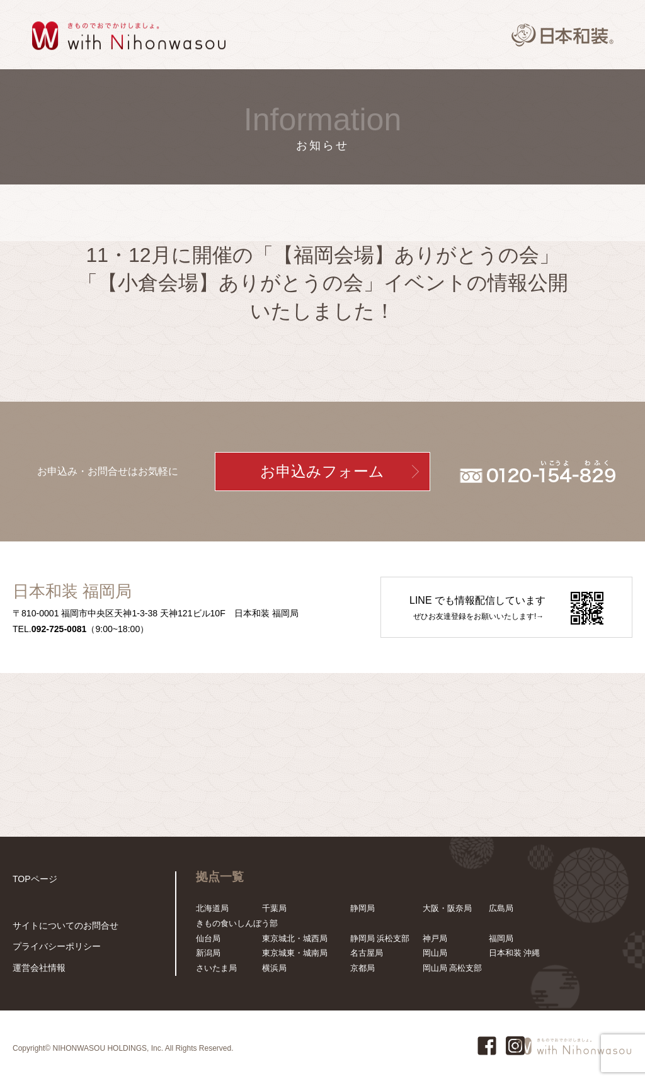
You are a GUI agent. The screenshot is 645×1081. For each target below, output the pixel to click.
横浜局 (274, 968)
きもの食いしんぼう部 (237, 923)
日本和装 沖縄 (514, 953)
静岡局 (362, 908)
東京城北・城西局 (295, 938)
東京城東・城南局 (295, 953)
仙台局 (208, 938)
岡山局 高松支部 (452, 968)
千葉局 (274, 908)
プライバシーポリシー (53, 948)
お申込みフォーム (322, 471)
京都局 (362, 968)
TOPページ (33, 878)
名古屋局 (366, 953)
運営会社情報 (37, 968)
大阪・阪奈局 (447, 908)
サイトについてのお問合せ (62, 927)
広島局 (501, 908)
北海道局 (212, 908)
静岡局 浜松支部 (380, 938)
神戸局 (435, 938)
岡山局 (435, 953)
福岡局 (501, 938)
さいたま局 (216, 968)
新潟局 (208, 953)
